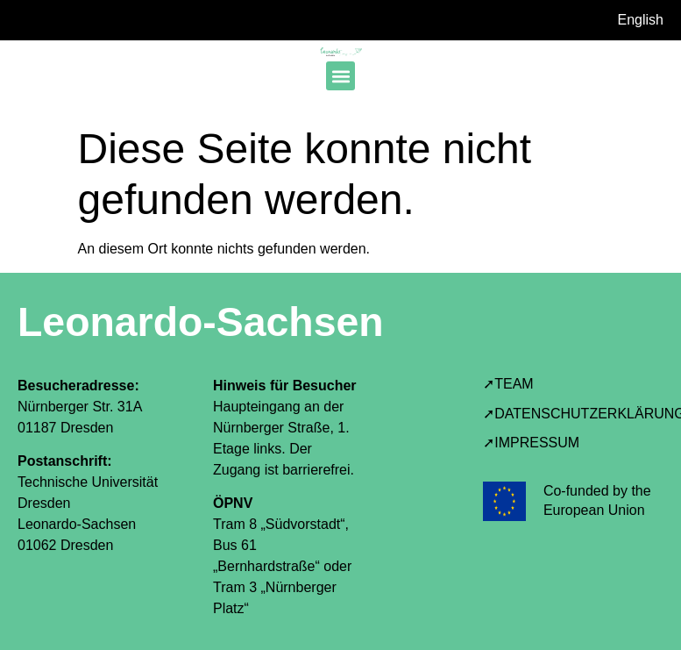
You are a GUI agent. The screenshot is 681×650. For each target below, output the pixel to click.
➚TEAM (508, 383)
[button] (340, 75)
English (640, 19)
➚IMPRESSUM (531, 442)
